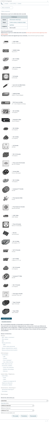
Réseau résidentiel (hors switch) (9, 348)
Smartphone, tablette (7, 385)
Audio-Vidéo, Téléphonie (7, 374)
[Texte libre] (23, 401)
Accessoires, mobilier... (7, 365)
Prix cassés (15, 416)
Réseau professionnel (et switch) (9, 350)
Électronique (4, 394)
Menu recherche (6, 7)
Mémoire (5, 371)
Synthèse (12, 25)
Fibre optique (5, 339)
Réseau (3, 335)
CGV (13, 3)
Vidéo (4, 379)
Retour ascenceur (6, 11)
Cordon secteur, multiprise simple (18, 22)
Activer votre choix (6, 318)
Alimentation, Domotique (8, 387)
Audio (4, 377)
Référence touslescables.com (8, 413)
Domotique (4, 391)
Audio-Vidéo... (5, 375)
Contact (19, 3)
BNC (3, 341)
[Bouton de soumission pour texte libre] (47, 401)
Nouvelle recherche (6, 321)
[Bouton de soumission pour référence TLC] (33, 411)
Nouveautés (33, 416)
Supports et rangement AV (9, 381)
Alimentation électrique (15, 19)
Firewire (5, 358)
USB (4, 356)
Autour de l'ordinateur (8, 367)
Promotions (24, 416)
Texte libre (3, 403)
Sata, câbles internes (8, 362)
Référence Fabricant (6, 408)
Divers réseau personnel (9, 346)
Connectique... (5, 354)
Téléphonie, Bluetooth (7, 383)
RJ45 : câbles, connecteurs (8, 337)
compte (6, 3)
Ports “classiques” (7, 360)
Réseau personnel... (6, 343)
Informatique (4, 353)
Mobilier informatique (8, 369)
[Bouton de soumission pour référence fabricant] (33, 406)
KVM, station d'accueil (7, 364)
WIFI (4, 344)
